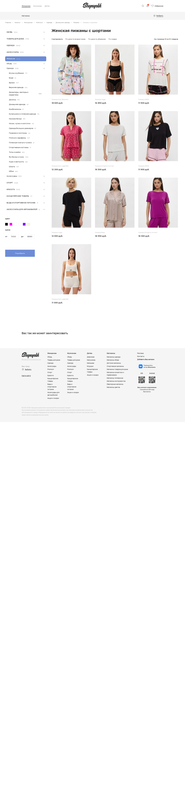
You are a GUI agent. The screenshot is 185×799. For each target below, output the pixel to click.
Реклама (140, 353)
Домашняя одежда (63, 22)
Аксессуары (13, 52)
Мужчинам (37, 6)
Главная (8, 22)
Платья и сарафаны (17, 138)
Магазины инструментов (116, 381)
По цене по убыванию (97, 39)
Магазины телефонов (115, 378)
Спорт (10, 182)
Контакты (140, 356)
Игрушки (90, 366)
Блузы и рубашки (16, 73)
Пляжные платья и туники (20, 142)
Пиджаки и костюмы (18, 133)
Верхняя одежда (16, 87)
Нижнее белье (15, 118)
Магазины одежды (113, 357)
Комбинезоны (15, 109)
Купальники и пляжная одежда (22, 114)
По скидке (113, 39)
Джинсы (12, 99)
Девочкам (90, 357)
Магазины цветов (113, 387)
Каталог (18, 22)
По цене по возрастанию (75, 39)
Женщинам (26, 6)
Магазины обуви (113, 360)
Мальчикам (91, 360)
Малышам (90, 363)
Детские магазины (114, 363)
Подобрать (20, 253)
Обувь (10, 32)
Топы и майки (15, 152)
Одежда (49, 22)
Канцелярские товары (18, 196)
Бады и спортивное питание (21, 202)
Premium (39, 22)
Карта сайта (26, 376)
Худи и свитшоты (16, 161)
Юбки (11, 171)
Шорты (12, 166)
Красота (11, 189)
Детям (47, 6)
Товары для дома (15, 39)
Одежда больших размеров (21, 128)
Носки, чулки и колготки (19, 123)
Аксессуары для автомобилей (22, 209)
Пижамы (76, 22)
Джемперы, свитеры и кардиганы (18, 93)
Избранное (159, 6)
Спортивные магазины (115, 366)
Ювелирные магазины (115, 384)
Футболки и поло (16, 157)
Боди (11, 78)
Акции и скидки (53, 398)
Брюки (12, 82)
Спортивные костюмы (18, 147)
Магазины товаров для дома (117, 369)
